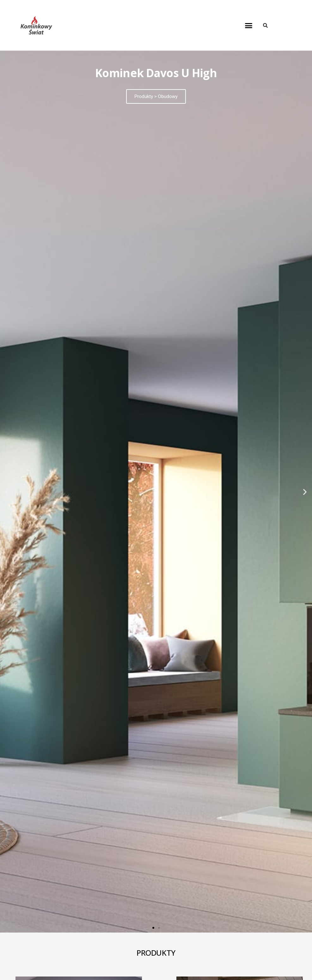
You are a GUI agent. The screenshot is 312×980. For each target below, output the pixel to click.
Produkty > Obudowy (156, 96)
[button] (248, 25)
